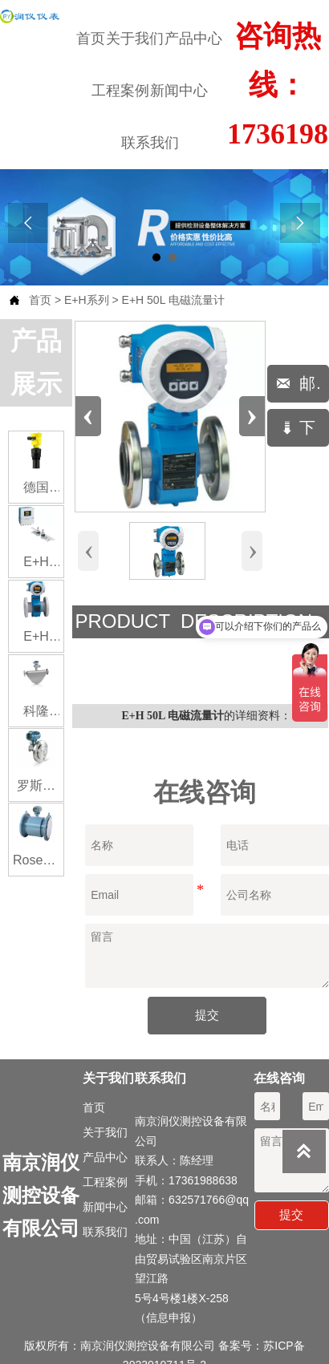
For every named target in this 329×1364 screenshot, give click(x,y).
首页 (40, 299)
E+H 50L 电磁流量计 (173, 299)
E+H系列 (86, 299)
